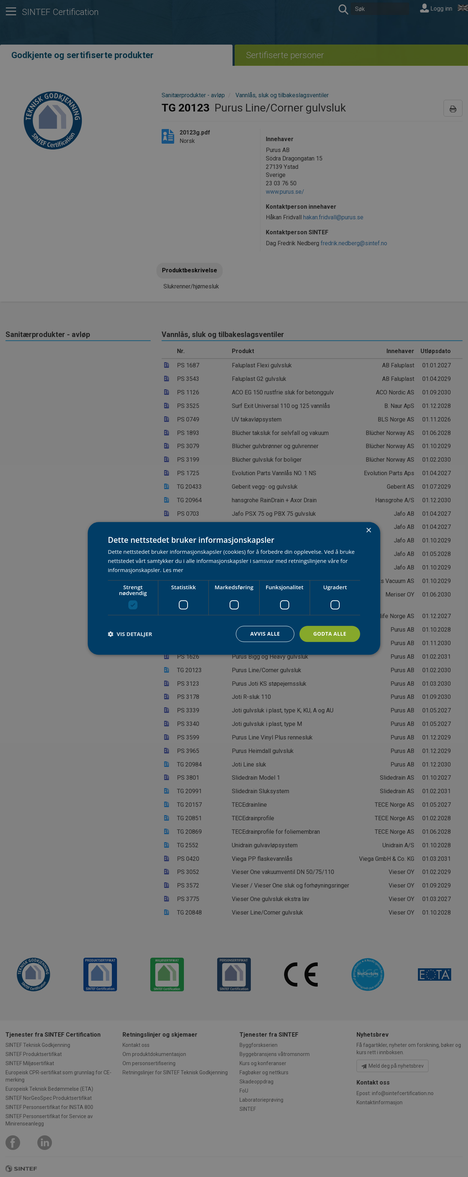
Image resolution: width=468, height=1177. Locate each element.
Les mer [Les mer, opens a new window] (173, 570)
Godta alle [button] (329, 633)
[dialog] (234, 588)
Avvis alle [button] (265, 633)
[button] (130, 634)
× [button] (368, 530)
